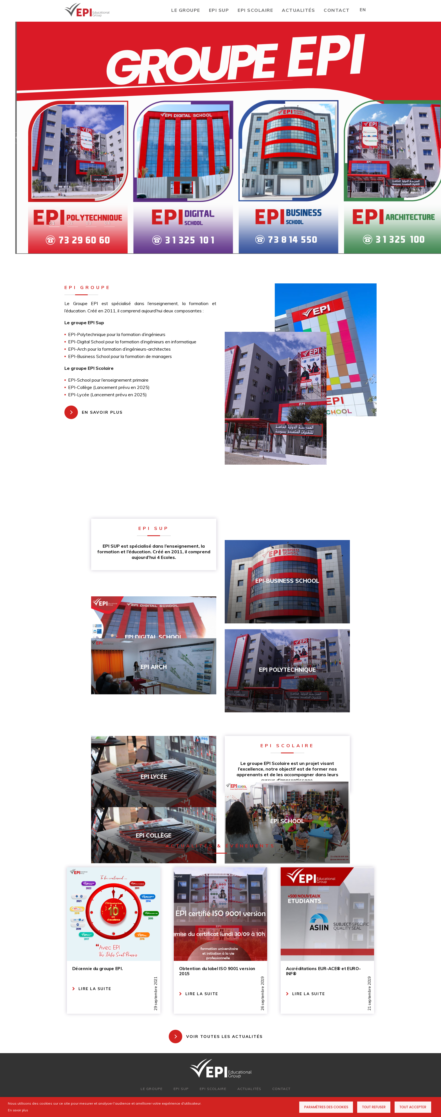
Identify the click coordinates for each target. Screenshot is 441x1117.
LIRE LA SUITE (91, 988)
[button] (53, 223)
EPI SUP (219, 10)
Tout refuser (374, 1107)
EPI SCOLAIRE (255, 10)
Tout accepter (412, 1107)
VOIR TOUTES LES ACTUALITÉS (224, 1036)
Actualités (298, 10)
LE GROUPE (185, 10)
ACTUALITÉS (249, 1089)
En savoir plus (18, 1110)
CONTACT (337, 10)
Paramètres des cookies (326, 1107)
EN (363, 9)
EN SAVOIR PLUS (102, 412)
